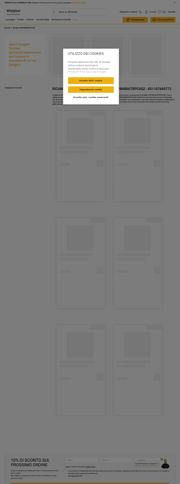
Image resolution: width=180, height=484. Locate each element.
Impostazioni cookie (91, 89)
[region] (91, 76)
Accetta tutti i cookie (90, 80)
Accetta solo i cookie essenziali (90, 97)
